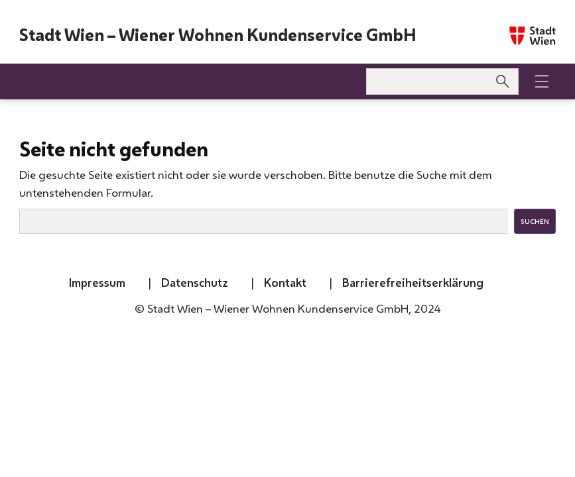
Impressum (97, 282)
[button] (542, 81)
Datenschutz (194, 282)
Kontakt (285, 282)
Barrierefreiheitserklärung (412, 282)
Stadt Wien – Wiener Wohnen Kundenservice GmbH (217, 35)
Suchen (535, 221)
